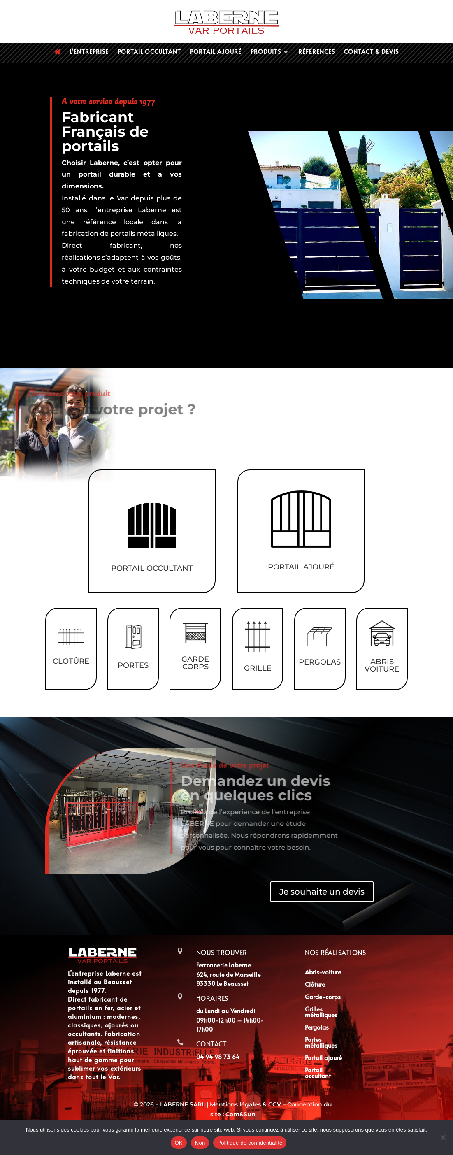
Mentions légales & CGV (246, 1104)
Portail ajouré (216, 52)
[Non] (443, 1137)
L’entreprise (89, 52)
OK (179, 1143)
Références (316, 52)
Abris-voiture (323, 972)
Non (200, 1143)
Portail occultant (149, 52)
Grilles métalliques (321, 1012)
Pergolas (317, 1027)
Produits (266, 52)
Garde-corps (323, 997)
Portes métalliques (321, 1042)
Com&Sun (240, 1114)
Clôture (315, 984)
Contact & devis (371, 52)
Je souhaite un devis (322, 892)
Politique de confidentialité (249, 1143)
